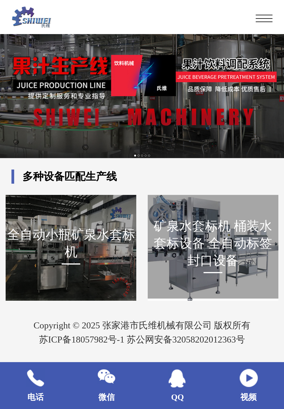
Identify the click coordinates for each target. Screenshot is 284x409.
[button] (135, 156)
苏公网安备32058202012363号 (186, 339)
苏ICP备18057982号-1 (83, 339)
